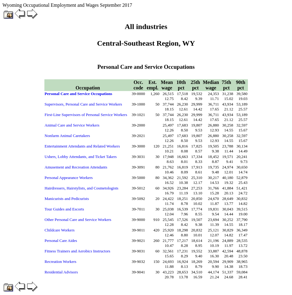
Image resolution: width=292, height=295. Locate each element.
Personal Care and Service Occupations (78, 93)
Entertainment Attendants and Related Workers (82, 146)
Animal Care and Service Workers (72, 125)
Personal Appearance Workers (69, 177)
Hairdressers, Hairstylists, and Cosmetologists (81, 188)
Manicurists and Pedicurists (67, 198)
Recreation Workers (60, 261)
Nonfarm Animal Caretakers (67, 135)
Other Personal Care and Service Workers (78, 219)
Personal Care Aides (61, 240)
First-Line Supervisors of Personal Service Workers (86, 114)
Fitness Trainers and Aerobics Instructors (77, 251)
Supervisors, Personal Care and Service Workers (83, 104)
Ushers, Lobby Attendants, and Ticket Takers (81, 156)
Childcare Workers (60, 230)
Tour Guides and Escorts (64, 209)
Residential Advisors (61, 272)
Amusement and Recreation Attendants (76, 167)
